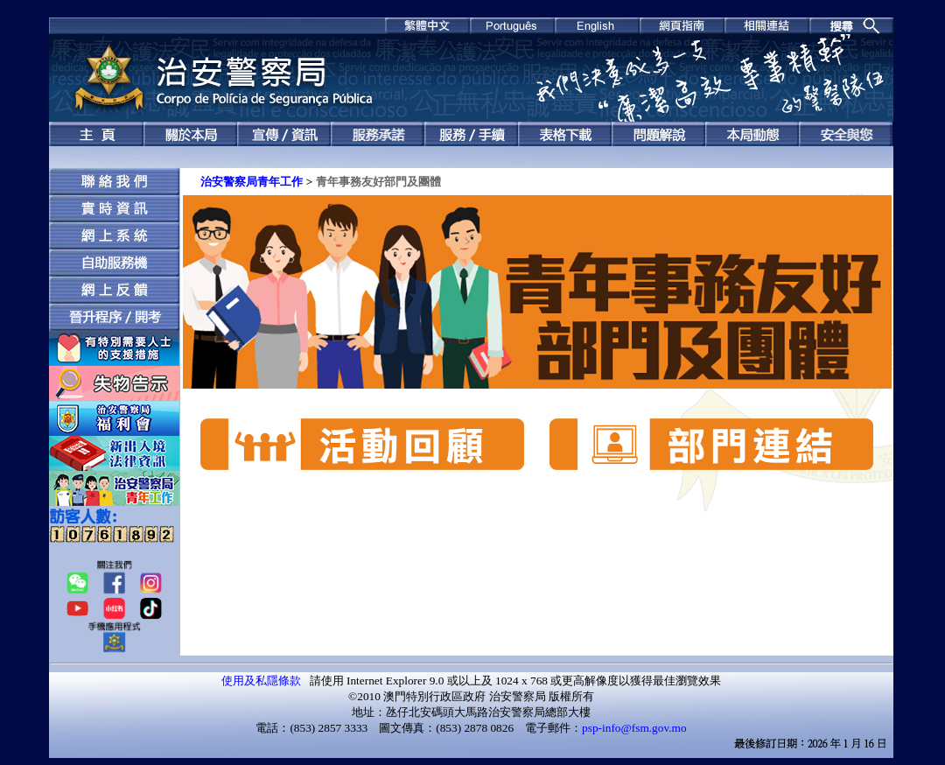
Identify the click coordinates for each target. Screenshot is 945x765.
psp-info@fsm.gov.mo (634, 727)
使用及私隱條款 (261, 680)
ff (114, 532)
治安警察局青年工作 (251, 181)
